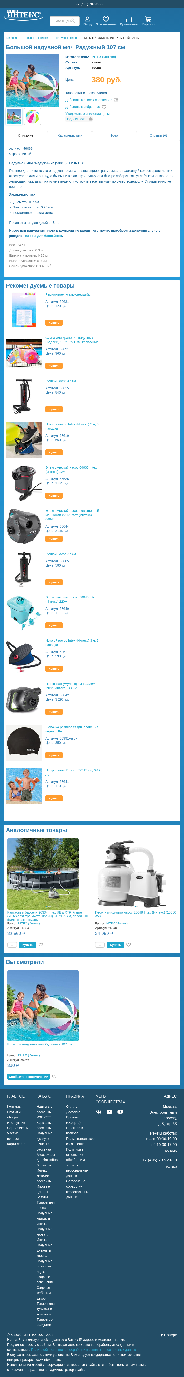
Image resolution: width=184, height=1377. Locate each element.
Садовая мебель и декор (44, 1293)
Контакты (14, 1106)
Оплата (71, 1106)
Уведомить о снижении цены (87, 114)
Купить (54, 322)
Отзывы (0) (158, 135)
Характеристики (70, 135)
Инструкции (16, 1123)
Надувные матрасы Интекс (44, 1218)
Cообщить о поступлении (28, 1076)
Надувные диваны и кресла (44, 1250)
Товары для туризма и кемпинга (46, 1309)
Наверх (169, 1335)
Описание (25, 135)
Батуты (42, 1197)
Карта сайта (16, 1144)
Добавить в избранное (82, 107)
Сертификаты (17, 1128)
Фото (114, 135)
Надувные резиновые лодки (45, 1266)
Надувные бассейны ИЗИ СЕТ (44, 1112)
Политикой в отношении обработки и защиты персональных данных (84, 1350)
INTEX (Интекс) (104, 57)
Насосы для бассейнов (43, 236)
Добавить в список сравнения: (88, 100)
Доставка (73, 1112)
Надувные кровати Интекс (44, 1234)
